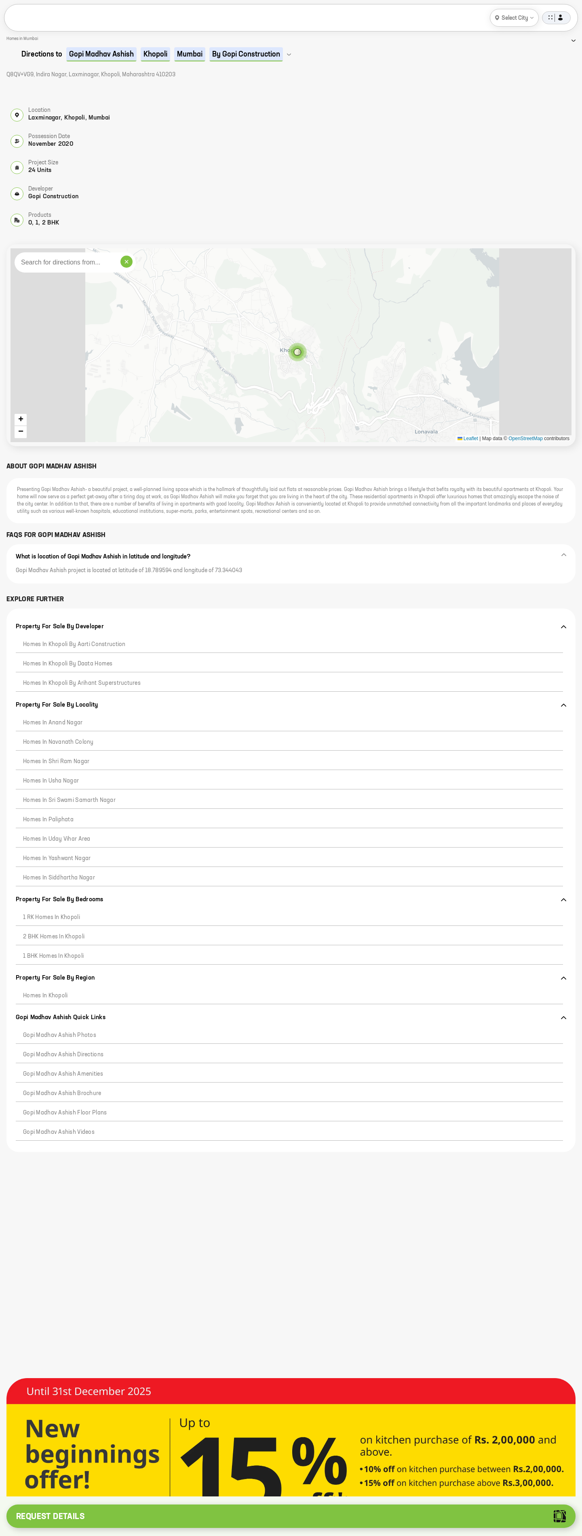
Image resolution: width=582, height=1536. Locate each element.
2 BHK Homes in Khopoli (53, 937)
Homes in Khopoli (45, 996)
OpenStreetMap (525, 438)
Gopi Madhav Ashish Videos (59, 1132)
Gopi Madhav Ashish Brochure (62, 1093)
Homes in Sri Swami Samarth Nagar (69, 800)
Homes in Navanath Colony (58, 742)
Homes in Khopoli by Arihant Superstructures (82, 683)
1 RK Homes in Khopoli (51, 917)
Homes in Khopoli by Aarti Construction (74, 644)
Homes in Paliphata (48, 820)
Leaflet (468, 438)
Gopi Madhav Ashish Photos (59, 1035)
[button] (290, 345)
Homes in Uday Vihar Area (57, 839)
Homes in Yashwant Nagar (57, 858)
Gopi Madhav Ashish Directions (63, 1055)
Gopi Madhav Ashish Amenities (63, 1074)
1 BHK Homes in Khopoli (53, 956)
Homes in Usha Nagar (51, 781)
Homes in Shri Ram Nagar (56, 761)
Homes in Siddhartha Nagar (59, 878)
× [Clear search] (126, 261)
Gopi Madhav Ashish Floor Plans (65, 1113)
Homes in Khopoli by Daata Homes (68, 664)
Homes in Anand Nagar (53, 723)
